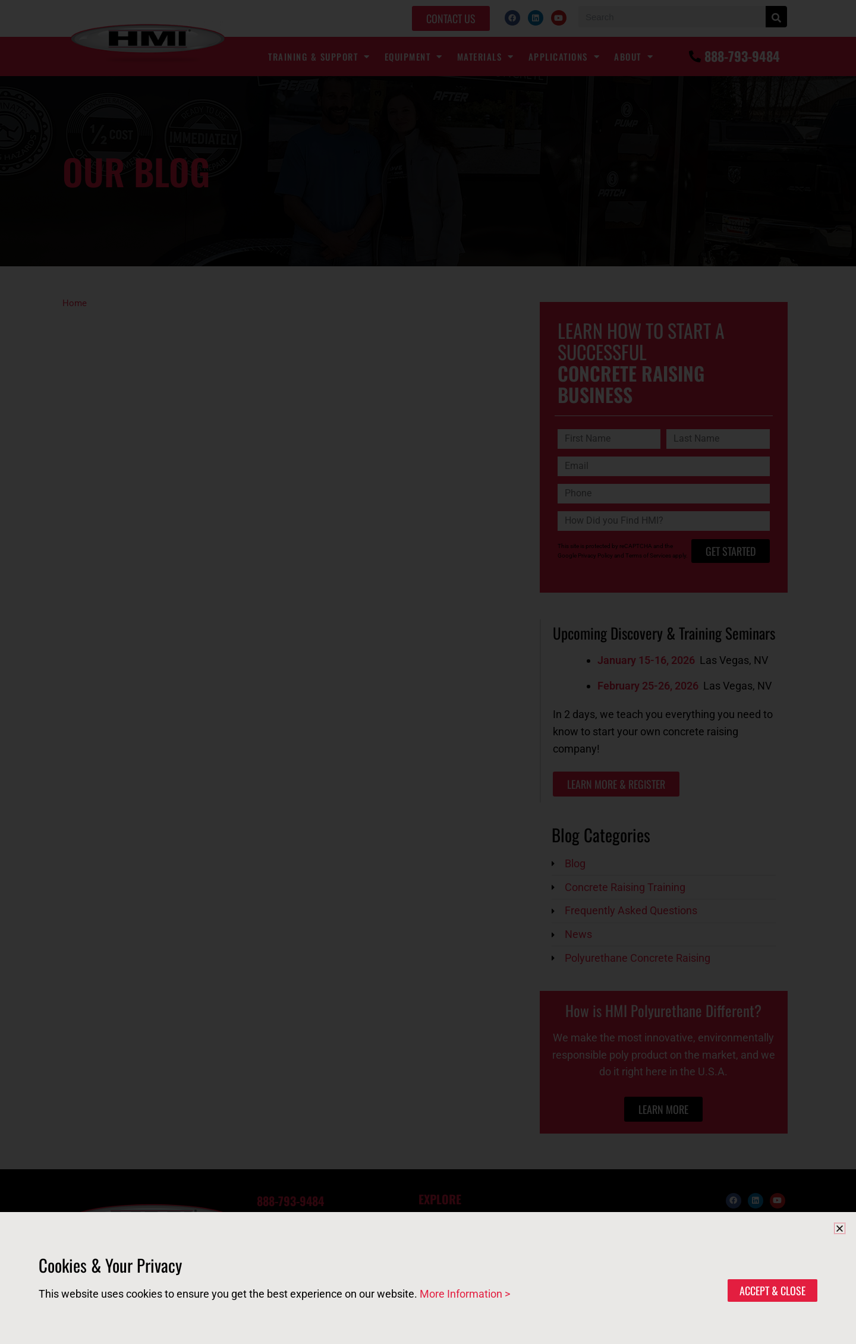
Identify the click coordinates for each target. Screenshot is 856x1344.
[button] (839, 1228)
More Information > (465, 1294)
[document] (428, 672)
